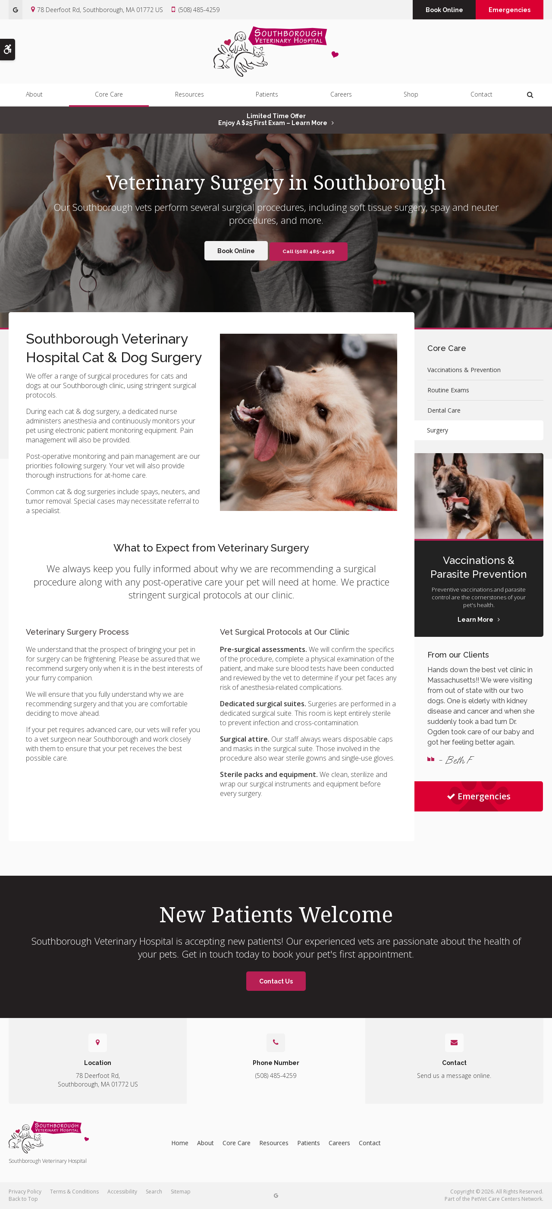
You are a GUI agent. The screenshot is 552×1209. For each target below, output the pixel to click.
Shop (411, 95)
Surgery (437, 430)
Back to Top (23, 1199)
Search (154, 1191)
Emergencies (509, 9)
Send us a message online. (454, 1075)
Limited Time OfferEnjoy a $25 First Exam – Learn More (272, 119)
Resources (189, 95)
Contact (481, 95)
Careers (341, 95)
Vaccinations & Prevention (464, 370)
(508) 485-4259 (199, 10)
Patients (267, 95)
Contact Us (276, 981)
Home (179, 1143)
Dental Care (444, 410)
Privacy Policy (25, 1191)
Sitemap (181, 1191)
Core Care (109, 95)
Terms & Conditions (74, 1191)
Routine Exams (448, 390)
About (34, 95)
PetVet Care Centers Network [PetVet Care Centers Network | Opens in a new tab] (506, 1199)
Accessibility (122, 1191)
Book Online (441, 9)
